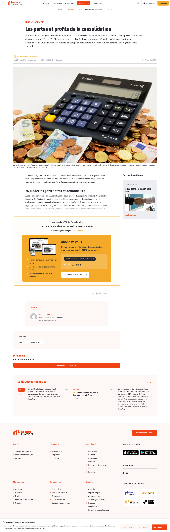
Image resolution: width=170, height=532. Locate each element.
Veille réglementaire (96, 499)
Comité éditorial (58, 499)
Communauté (98, 3)
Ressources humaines (93, 10)
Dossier (91, 462)
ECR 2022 (22, 342)
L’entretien (92, 458)
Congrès (55, 458)
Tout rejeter (143, 527)
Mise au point (57, 451)
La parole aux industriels (98, 510)
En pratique (57, 455)
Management (84, 3)
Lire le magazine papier (144, 433)
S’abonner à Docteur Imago (75, 275)
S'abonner (163, 3)
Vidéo (90, 469)
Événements (57, 496)
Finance (71, 10)
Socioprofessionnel (23, 451)
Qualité (109, 10)
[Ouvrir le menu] (3, 3)
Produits (18, 458)
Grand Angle (70, 3)
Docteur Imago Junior (61, 503)
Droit (80, 10)
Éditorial (91, 472)
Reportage (92, 451)
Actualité (46, 3)
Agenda (91, 489)
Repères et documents (97, 465)
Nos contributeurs (59, 493)
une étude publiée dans (133, 406)
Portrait (91, 455)
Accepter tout (159, 527)
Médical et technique (24, 455)
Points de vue (57, 489)
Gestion (61, 10)
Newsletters (93, 506)
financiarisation (36, 342)
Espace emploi (94, 493)
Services (110, 3)
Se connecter (78, 231)
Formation (58, 3)
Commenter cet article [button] (66, 365)
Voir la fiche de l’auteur (47, 321)
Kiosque (91, 503)
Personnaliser (128, 527)
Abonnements (94, 496)
